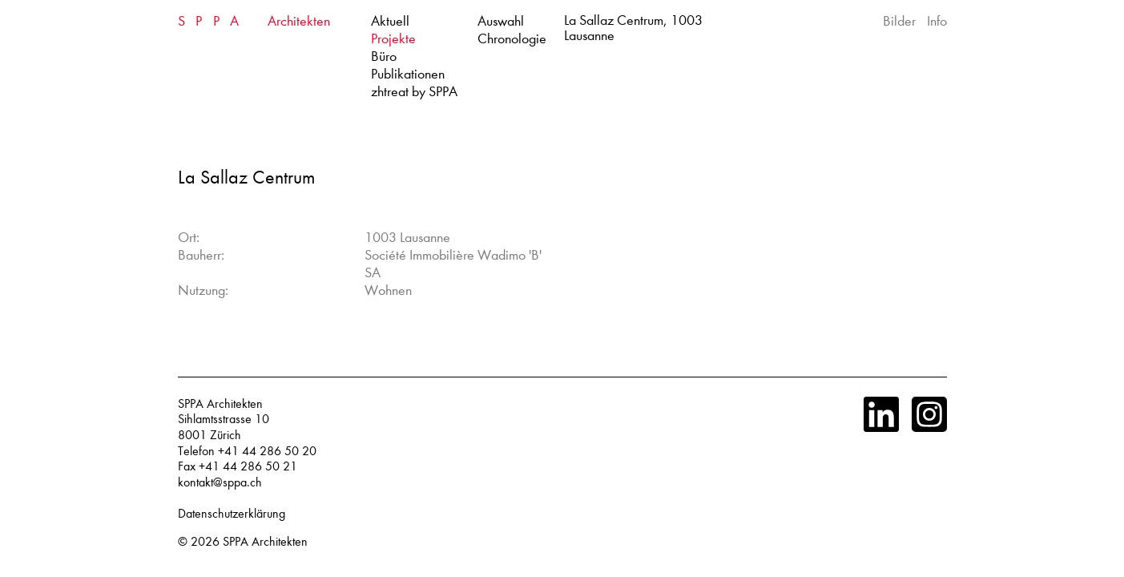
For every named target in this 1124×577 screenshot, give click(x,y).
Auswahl (500, 21)
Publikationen (408, 74)
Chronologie (511, 38)
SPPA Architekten (265, 542)
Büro (384, 56)
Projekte (393, 38)
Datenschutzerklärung (231, 513)
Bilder (899, 21)
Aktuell (390, 21)
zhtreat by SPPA (414, 91)
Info (937, 21)
